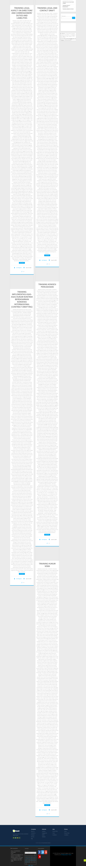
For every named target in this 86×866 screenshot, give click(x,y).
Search (74, 17)
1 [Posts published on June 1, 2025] (35, 854)
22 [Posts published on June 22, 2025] (35, 860)
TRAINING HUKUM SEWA (47, 564)
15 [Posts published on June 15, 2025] (35, 858)
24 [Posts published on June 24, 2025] (27, 862)
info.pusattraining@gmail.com (69, 38)
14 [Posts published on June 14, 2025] (33, 858)
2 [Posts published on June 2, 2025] (25, 856)
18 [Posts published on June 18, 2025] (28, 860)
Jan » (32, 865)
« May (29, 865)
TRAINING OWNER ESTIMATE (68, 9)
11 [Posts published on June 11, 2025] (28, 858)
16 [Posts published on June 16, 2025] (25, 860)
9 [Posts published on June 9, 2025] (25, 858)
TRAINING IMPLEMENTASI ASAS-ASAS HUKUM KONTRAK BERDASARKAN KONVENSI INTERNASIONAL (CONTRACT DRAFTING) (22, 299)
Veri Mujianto (19, 267)
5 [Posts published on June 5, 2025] (30, 856)
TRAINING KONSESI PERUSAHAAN (47, 285)
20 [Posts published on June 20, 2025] (32, 860)
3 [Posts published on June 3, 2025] (27, 856)
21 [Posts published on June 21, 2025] (33, 860)
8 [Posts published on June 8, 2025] (35, 856)
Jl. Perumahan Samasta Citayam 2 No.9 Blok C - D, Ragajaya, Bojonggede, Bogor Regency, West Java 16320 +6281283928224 (68, 37)
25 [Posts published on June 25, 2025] (28, 862)
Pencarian (64, 16)
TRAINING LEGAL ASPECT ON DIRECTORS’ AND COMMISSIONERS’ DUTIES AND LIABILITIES (22, 13)
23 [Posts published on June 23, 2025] (25, 862)
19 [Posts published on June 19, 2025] (30, 860)
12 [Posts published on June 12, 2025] (30, 858)
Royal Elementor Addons (46, 842)
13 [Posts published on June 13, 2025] (32, 858)
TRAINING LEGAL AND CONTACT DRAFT (47, 9)
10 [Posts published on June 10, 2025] (27, 858)
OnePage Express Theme (66, 854)
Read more (22, 262)
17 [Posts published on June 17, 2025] (27, 860)
